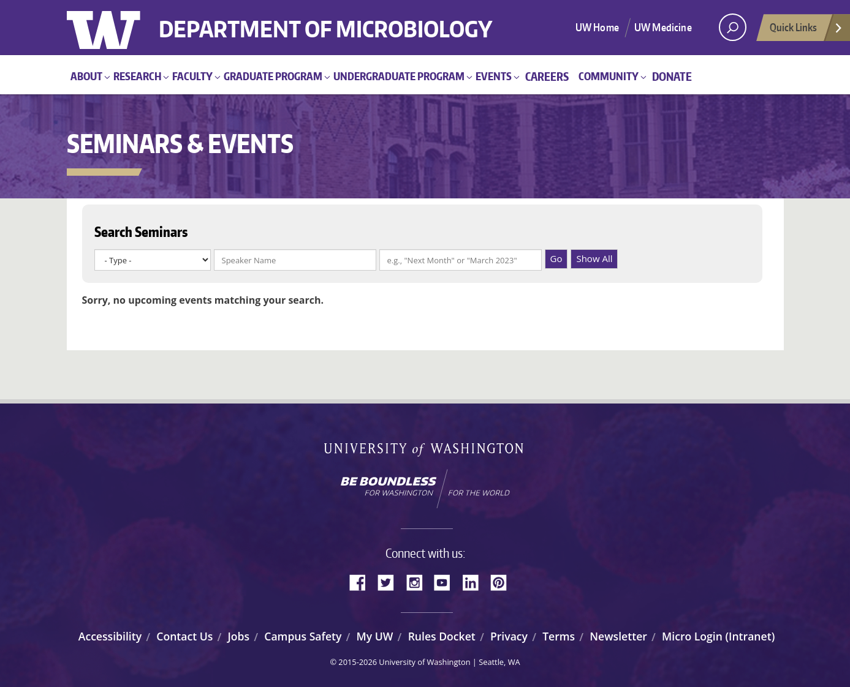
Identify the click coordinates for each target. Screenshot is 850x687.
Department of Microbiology (326, 20)
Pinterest (503, 581)
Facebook (362, 581)
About (86, 76)
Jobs (239, 636)
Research (137, 76)
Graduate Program (273, 76)
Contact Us (184, 636)
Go (556, 258)
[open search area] (732, 27)
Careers (547, 76)
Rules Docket (442, 636)
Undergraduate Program (399, 76)
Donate (672, 76)
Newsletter (618, 636)
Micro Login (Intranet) (718, 636)
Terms (558, 636)
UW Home (597, 27)
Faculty (192, 76)
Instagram (418, 581)
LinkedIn (475, 581)
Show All (594, 258)
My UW (375, 636)
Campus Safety (302, 636)
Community (609, 76)
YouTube (447, 581)
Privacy (509, 636)
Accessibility (110, 636)
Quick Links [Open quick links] (806, 30)
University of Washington (117, 27)
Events (494, 76)
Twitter (390, 581)
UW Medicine (663, 27)
